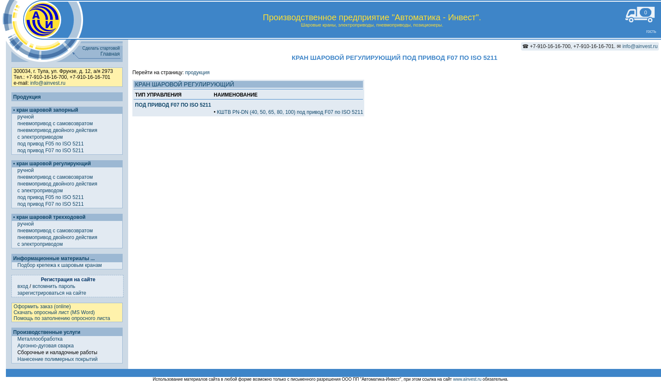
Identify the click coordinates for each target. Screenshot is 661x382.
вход (22, 286)
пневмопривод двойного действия (58, 130)
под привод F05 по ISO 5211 (51, 144)
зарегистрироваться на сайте (51, 293)
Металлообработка (39, 339)
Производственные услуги (46, 332)
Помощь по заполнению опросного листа (61, 318)
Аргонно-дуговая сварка (45, 346)
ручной (26, 117)
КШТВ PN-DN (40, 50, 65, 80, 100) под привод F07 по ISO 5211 (290, 112)
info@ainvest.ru (640, 46)
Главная (110, 54)
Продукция (26, 97)
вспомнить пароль (53, 286)
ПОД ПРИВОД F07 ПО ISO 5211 (173, 105)
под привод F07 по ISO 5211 (51, 150)
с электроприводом (40, 137)
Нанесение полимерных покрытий (57, 359)
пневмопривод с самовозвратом (55, 123)
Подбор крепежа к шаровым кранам (59, 265)
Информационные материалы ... (53, 258)
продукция (197, 72)
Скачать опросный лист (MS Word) (53, 312)
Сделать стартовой (101, 48)
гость (651, 31)
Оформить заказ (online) (42, 306)
